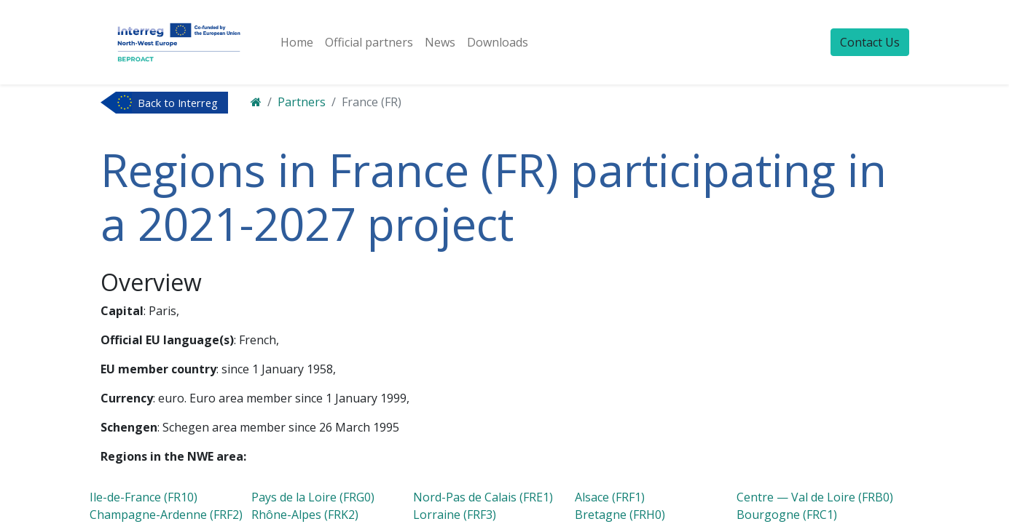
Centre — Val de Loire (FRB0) (815, 497)
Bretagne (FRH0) (620, 515)
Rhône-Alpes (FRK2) (304, 515)
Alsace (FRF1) (610, 497)
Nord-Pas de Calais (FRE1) (483, 497)
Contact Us (870, 42)
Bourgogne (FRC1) (787, 515)
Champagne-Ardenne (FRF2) (166, 515)
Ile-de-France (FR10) (143, 497)
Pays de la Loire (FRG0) (312, 497)
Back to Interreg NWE (178, 104)
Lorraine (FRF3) (454, 515)
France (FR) (371, 102)
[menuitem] (297, 42)
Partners (302, 102)
